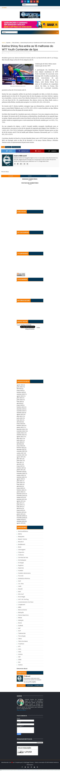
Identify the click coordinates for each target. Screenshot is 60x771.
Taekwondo (22, 633)
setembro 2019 (20, 499)
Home (3, 42)
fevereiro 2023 (20, 425)
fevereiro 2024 (20, 407)
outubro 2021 (20, 453)
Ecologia (21, 563)
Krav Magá (21, 597)
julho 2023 (19, 416)
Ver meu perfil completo (30, 682)
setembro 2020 (20, 477)
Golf (19, 581)
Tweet (9, 151)
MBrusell (27, 676)
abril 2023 (19, 422)
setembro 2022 (20, 434)
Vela (19, 652)
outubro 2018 (20, 519)
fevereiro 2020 (20, 490)
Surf (19, 631)
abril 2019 (19, 508)
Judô (19, 586)
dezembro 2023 (21, 409)
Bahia (20, 534)
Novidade (21, 685)
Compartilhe (24, 151)
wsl (19, 662)
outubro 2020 (20, 475)
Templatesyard (18, 762)
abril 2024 (19, 403)
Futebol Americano (24, 573)
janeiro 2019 (20, 514)
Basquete (21, 536)
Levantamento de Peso (25, 602)
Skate (20, 623)
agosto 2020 (20, 479)
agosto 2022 (20, 436)
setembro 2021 (20, 455)
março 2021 (20, 466)
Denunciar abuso (22, 668)
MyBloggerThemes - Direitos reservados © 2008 (36, 762)
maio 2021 (19, 462)
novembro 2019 (21, 495)
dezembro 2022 (21, 429)
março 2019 (20, 510)
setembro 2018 (20, 521)
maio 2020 (19, 484)
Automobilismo (23, 531)
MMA (19, 607)
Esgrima (20, 565)
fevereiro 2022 (20, 447)
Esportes (8, 42)
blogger (11, 176)
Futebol (20, 570)
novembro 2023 (21, 410)
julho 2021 (19, 458)
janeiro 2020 (20, 492)
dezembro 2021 (21, 449)
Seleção (21, 620)
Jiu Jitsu (21, 583)
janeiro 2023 (20, 427)
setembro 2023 (20, 412)
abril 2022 (19, 444)
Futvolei (20, 576)
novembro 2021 (21, 451)
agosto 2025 (20, 385)
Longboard (21, 604)
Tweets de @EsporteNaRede (24, 325)
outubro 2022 (20, 433)
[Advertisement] (30, 37)
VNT (19, 657)
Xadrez (20, 665)
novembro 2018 (21, 517)
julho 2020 (19, 480)
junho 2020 (19, 482)
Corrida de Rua (23, 557)
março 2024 (20, 405)
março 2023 (20, 423)
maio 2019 (19, 506)
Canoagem (21, 549)
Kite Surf (21, 594)
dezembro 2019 (21, 493)
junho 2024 (19, 399)
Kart (19, 591)
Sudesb (20, 625)
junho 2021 (19, 460)
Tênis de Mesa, (27, 53)
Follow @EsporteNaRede (32, 328)
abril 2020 (19, 486)
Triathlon (21, 644)
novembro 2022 (21, 431)
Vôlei (19, 659)
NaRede (51, 762)
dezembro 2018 (21, 516)
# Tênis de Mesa (16, 147)
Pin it (38, 151)
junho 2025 (19, 387)
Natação (21, 612)
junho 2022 (19, 440)
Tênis (20, 638)
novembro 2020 (21, 473)
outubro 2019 (20, 497)
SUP (19, 628)
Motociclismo (22, 610)
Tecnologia (22, 636)
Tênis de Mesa (15, 42)
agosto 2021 (20, 457)
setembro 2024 (20, 394)
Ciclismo (21, 555)
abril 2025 (19, 388)
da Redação (22, 560)
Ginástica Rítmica (24, 578)
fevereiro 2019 (20, 512)
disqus (29, 176)
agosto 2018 (20, 523)
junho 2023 (19, 418)
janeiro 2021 (20, 469)
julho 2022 (19, 438)
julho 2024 (19, 398)
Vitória (20, 654)
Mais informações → (22, 710)
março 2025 (20, 390)
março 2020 (20, 488)
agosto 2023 (20, 414)
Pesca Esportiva (23, 615)
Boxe (19, 547)
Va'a (19, 649)
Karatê (20, 589)
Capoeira (21, 552)
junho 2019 (19, 505)
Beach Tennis (22, 539)
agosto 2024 (20, 396)
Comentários (39, 686)
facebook (48, 176)
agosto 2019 (20, 501)
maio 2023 (19, 420)
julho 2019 (19, 503)
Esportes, (21, 53)
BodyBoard (21, 544)
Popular (30, 685)
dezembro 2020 (21, 471)
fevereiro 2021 (20, 468)
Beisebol (21, 542)
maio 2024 (19, 401)
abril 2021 (19, 464)
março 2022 (20, 445)
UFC (19, 646)
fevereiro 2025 (20, 392)
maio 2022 (19, 442)
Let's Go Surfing (23, 599)
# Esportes (8, 147)
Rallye (20, 617)
